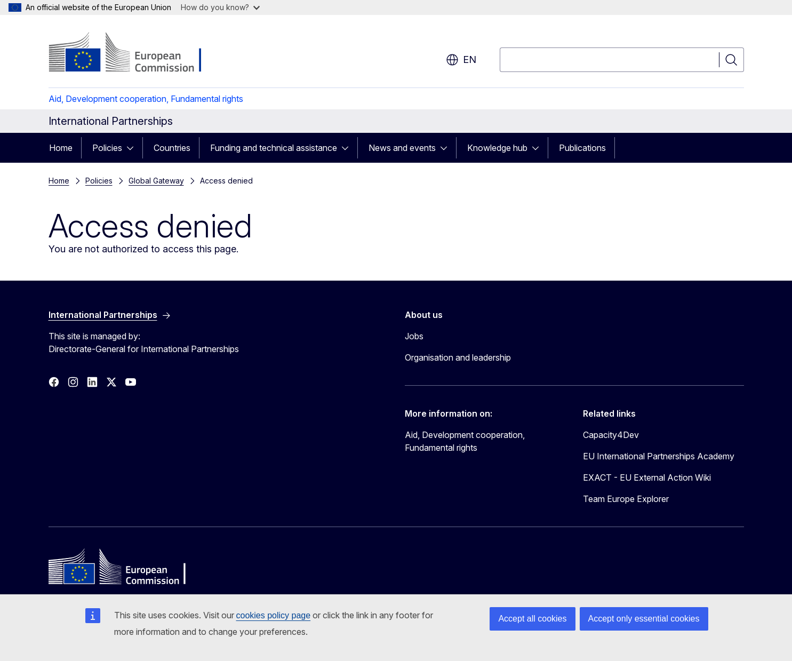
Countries (172, 147)
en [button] (461, 59)
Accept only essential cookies (644, 618)
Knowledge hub (497, 147)
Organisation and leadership (458, 357)
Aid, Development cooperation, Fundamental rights (146, 98)
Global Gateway (156, 180)
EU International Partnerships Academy (658, 456)
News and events (402, 147)
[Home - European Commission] (135, 53)
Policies (107, 147)
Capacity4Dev (611, 434)
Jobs (414, 336)
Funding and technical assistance (273, 147)
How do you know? (220, 7)
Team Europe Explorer (626, 498)
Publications (582, 147)
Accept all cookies (532, 618)
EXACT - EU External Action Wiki (647, 477)
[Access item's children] (133, 148)
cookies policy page (273, 615)
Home (61, 147)
